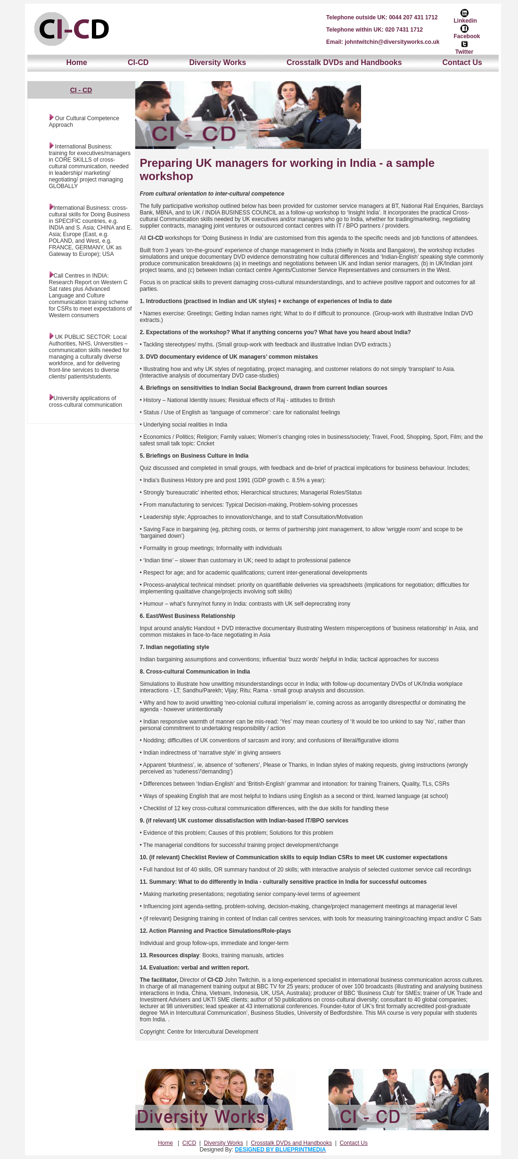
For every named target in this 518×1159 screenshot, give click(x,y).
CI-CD (138, 62)
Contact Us (462, 62)
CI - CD (81, 90)
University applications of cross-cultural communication (85, 401)
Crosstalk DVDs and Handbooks (344, 62)
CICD (189, 1143)
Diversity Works (217, 62)
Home (76, 62)
